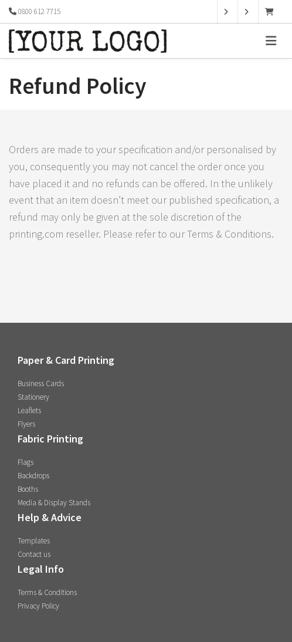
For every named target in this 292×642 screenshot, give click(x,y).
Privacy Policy (38, 606)
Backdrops (33, 476)
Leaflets (29, 410)
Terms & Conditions (47, 592)
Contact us (34, 554)
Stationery (33, 397)
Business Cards (41, 383)
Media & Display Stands (54, 503)
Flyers (26, 424)
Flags (25, 462)
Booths (28, 489)
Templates (34, 541)
